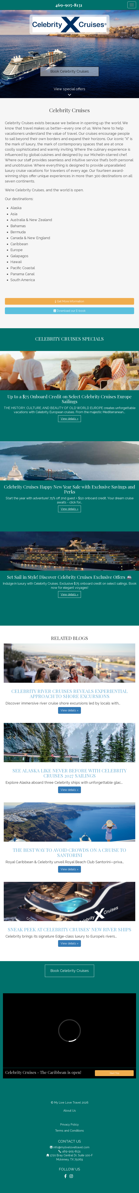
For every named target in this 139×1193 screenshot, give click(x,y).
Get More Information (69, 301)
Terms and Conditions (69, 1130)
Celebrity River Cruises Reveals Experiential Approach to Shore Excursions (69, 693)
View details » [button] (69, 418)
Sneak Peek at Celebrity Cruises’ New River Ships (69, 929)
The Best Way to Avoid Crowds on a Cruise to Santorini (69, 852)
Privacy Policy (69, 1124)
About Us (69, 1110)
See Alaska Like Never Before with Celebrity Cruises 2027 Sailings (69, 773)
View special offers (69, 92)
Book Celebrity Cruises (69, 71)
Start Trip (114, 1073)
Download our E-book (69, 310)
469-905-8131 (68, 5)
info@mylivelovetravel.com (71, 1147)
